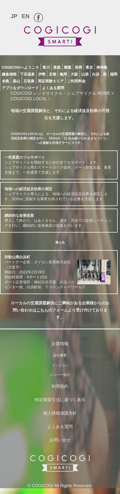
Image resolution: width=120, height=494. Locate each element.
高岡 (78, 67)
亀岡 (63, 74)
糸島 (5, 81)
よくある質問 (53, 88)
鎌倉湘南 (9, 74)
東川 (46, 67)
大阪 (74, 74)
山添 (85, 74)
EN (25, 16)
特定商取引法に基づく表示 (60, 399)
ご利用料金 (76, 81)
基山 (16, 81)
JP (14, 16)
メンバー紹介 (60, 375)
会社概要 (60, 355)
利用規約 (60, 386)
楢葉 (67, 67)
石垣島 (28, 81)
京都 (52, 74)
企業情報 (60, 343)
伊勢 (42, 74)
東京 (89, 67)
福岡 (113, 74)
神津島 (101, 67)
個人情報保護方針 (60, 413)
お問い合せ (60, 440)
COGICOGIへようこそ (20, 67)
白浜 (95, 74)
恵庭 (57, 67)
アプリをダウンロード (20, 88)
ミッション (60, 365)
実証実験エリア (51, 81)
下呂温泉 (27, 74)
